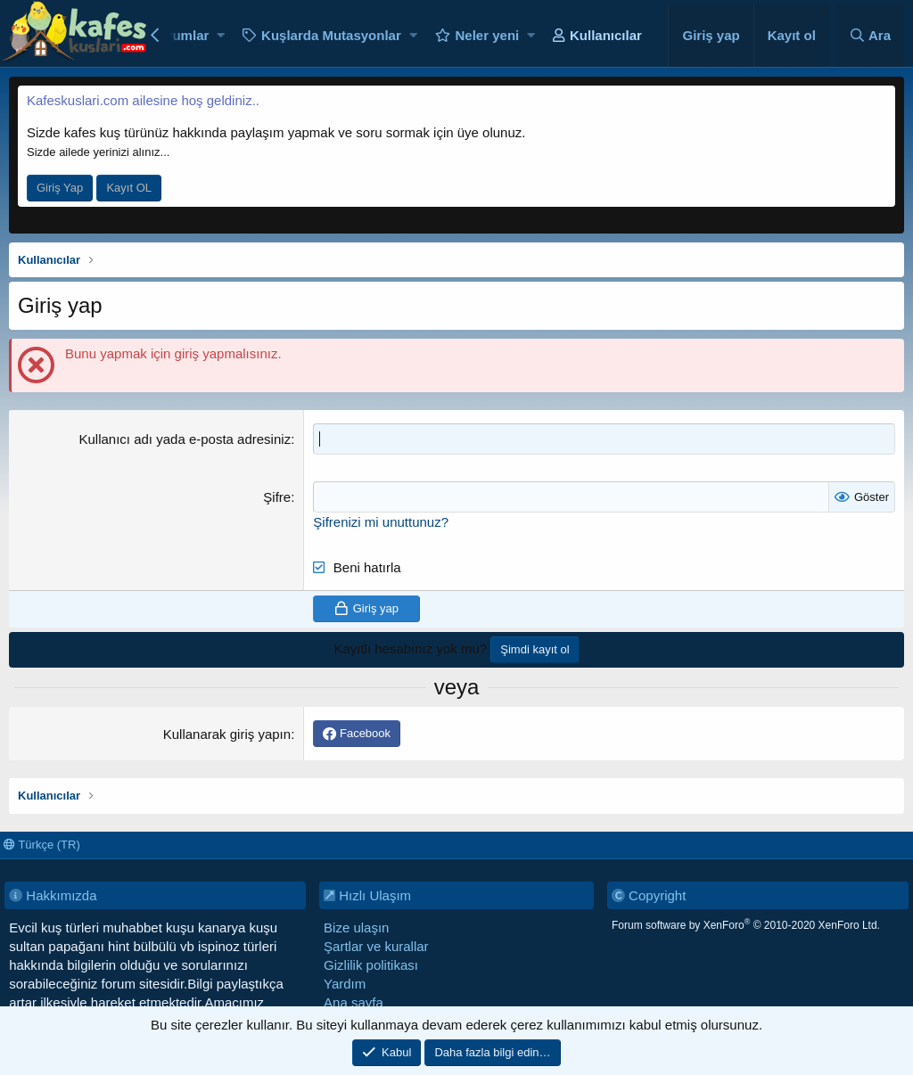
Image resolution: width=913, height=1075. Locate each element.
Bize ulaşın (356, 927)
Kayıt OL (129, 187)
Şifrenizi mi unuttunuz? (380, 521)
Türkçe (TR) (42, 844)
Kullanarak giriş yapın (227, 734)
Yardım (345, 983)
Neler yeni (488, 35)
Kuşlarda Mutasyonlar (331, 35)
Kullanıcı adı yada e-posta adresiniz (184, 439)
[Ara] (869, 35)
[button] (220, 35)
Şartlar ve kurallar (376, 946)
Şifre (277, 497)
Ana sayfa (353, 1002)
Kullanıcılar (606, 35)
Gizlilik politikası (371, 964)
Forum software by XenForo (746, 925)
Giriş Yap (60, 187)
